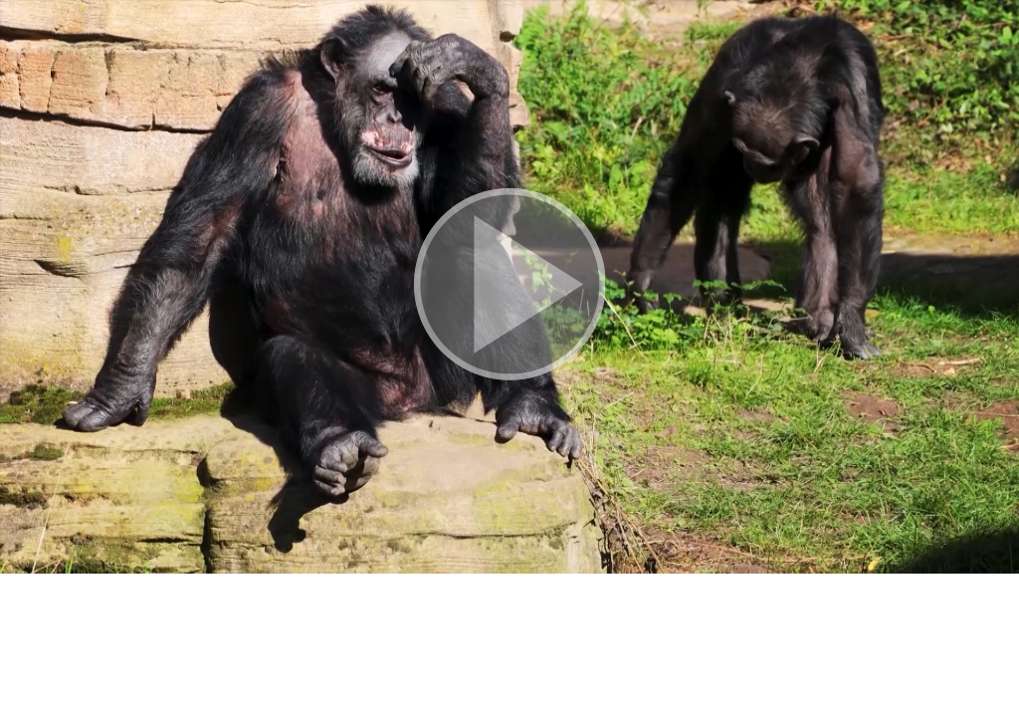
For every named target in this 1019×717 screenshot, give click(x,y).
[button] (509, 287)
